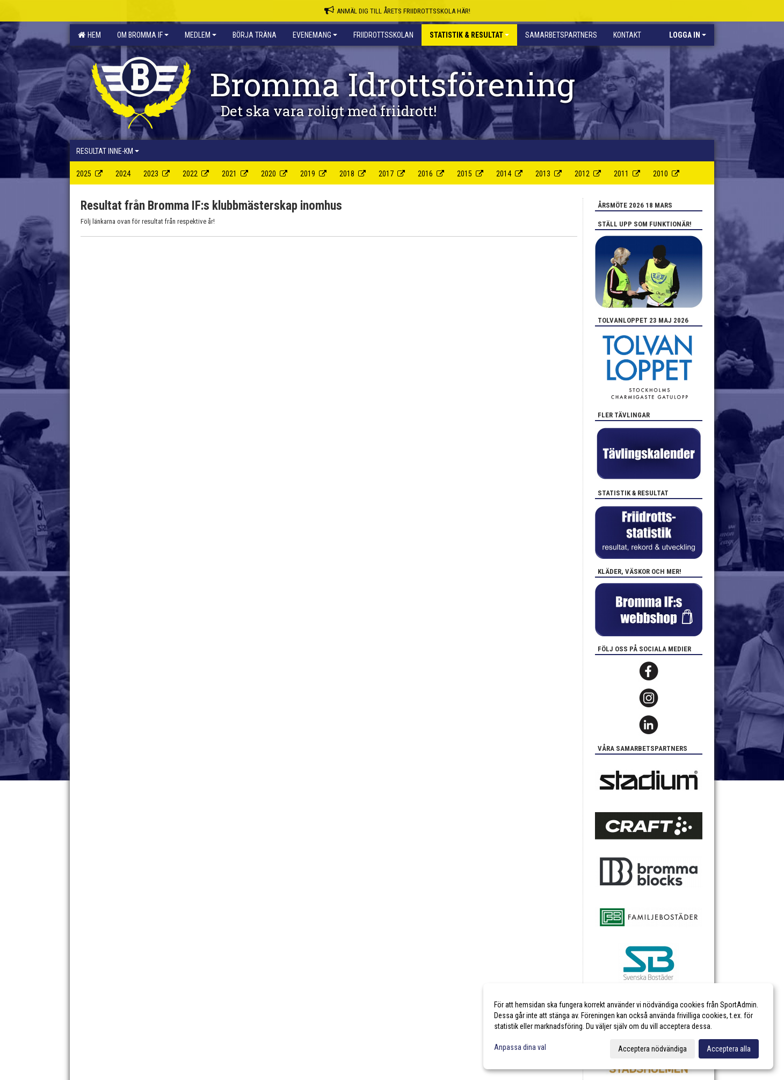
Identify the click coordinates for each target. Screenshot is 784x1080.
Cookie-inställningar (105, 764)
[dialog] (628, 1026)
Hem (89, 35)
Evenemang (315, 35)
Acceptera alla (729, 1049)
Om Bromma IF (143, 35)
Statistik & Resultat (469, 35)
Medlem (200, 35)
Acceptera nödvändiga (652, 1049)
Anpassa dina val (520, 1047)
